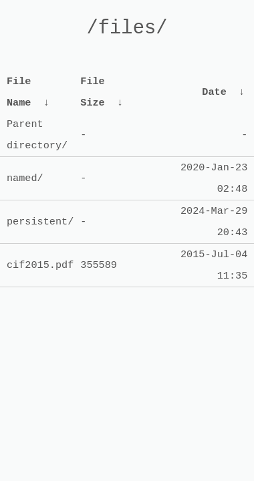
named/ (25, 178)
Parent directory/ (37, 135)
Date (214, 92)
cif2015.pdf (40, 265)
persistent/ (40, 221)
